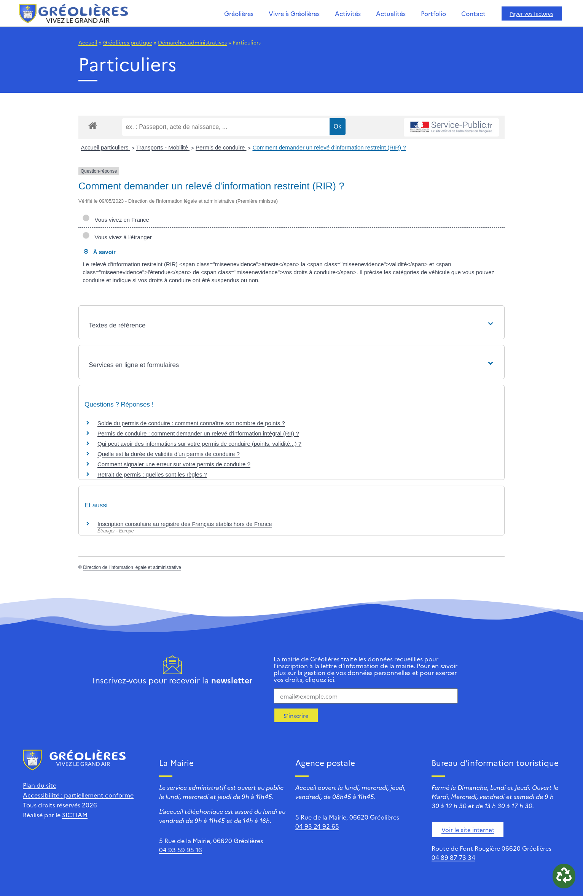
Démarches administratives (192, 42)
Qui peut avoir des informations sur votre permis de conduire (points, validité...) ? (199, 443)
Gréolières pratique (127, 42)
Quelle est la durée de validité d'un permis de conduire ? (168, 454)
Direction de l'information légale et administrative (132, 567)
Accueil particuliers (105, 147)
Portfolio (433, 13)
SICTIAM (75, 814)
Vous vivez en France (115, 219)
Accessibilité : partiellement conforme (78, 795)
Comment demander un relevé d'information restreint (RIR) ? (329, 147)
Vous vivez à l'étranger (117, 237)
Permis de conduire (221, 147)
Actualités (391, 13)
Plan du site (39, 785)
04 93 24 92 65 (317, 826)
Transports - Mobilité (163, 147)
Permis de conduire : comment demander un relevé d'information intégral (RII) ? (198, 433)
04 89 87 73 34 (453, 857)
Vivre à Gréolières (294, 13)
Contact (473, 13)
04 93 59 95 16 (180, 849)
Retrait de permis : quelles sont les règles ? (152, 474)
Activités (348, 13)
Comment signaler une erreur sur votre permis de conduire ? (173, 464)
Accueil (87, 42)
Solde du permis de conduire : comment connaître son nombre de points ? (191, 423)
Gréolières (238, 13)
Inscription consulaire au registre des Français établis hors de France (184, 524)
